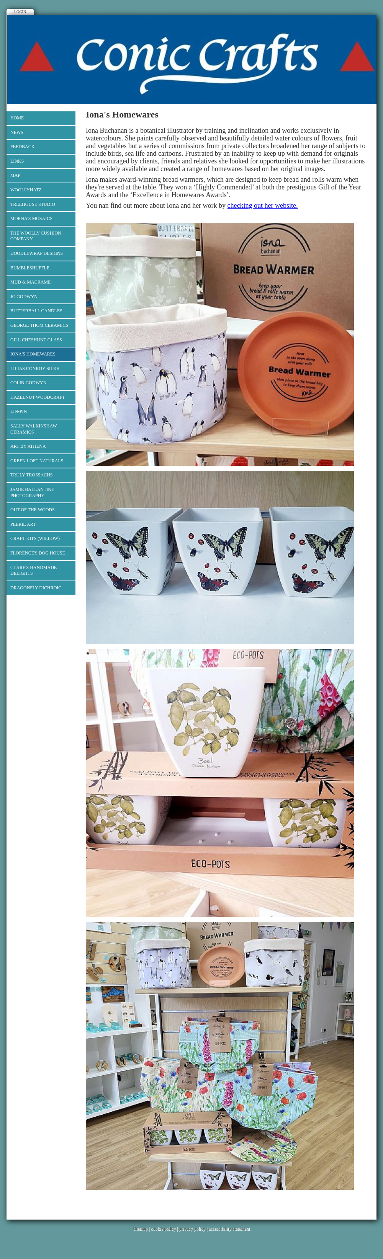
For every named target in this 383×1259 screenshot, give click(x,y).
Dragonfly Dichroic (35, 587)
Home (17, 118)
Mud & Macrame (30, 282)
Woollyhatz (25, 189)
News (16, 132)
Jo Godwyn (24, 296)
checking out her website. (263, 205)
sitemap (140, 1228)
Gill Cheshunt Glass (36, 339)
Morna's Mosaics (31, 218)
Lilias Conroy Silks (34, 368)
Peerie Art (23, 524)
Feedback (22, 146)
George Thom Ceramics (39, 325)
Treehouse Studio (32, 204)
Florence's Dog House (37, 553)
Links (17, 161)
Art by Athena (28, 446)
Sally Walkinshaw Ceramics (33, 429)
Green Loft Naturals (36, 460)
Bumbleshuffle (29, 268)
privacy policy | (193, 1228)
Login (20, 12)
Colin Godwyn (28, 382)
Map (15, 175)
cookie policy (163, 1228)
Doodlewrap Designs (36, 253)
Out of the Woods (32, 509)
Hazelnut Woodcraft (37, 397)
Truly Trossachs (31, 475)
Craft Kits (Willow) (35, 538)
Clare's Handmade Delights (33, 570)
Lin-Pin (18, 411)
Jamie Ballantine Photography (32, 492)
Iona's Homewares (33, 354)
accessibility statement (229, 1228)
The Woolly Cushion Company (35, 236)
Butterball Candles (36, 310)
